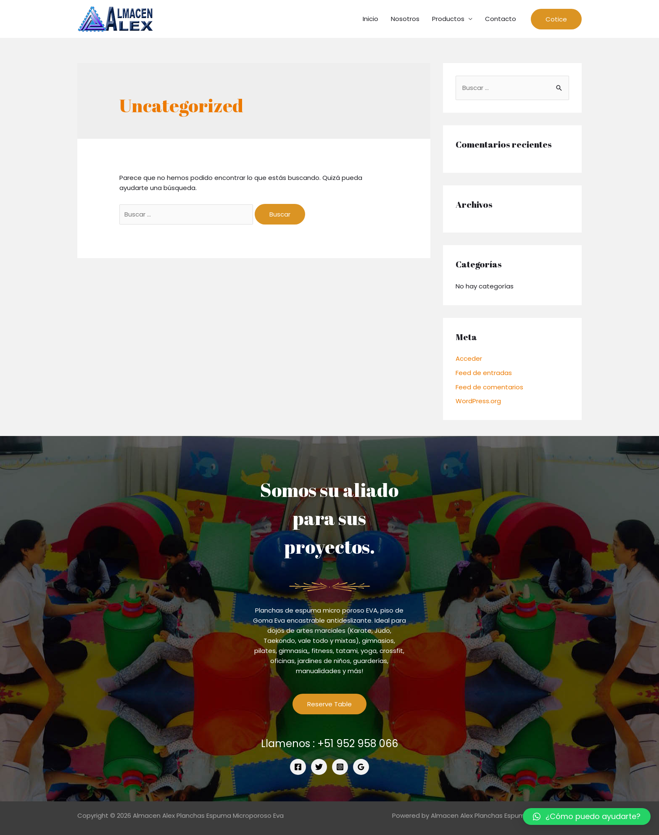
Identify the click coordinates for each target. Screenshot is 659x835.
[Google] (361, 767)
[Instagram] (340, 767)
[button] (587, 816)
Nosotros (405, 18)
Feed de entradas (484, 372)
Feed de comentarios (489, 387)
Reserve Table (329, 704)
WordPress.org (478, 400)
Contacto (500, 18)
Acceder (469, 358)
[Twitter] (319, 767)
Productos (448, 18)
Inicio (370, 18)
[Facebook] (298, 767)
